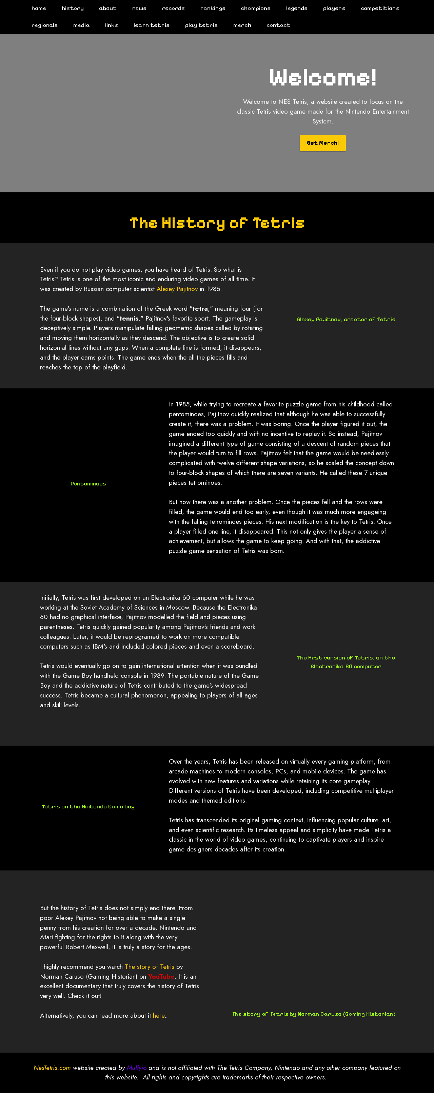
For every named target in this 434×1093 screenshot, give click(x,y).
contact (275, 25)
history (69, 8)
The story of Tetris (149, 1006)
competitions (376, 8)
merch (239, 25)
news (136, 8)
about (105, 8)
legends (293, 8)
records (170, 8)
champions (253, 8)
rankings (209, 8)
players (331, 8)
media (78, 25)
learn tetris (148, 25)
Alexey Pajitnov (177, 328)
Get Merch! (323, 143)
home (35, 8)
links (108, 25)
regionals (41, 25)
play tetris (198, 25)
